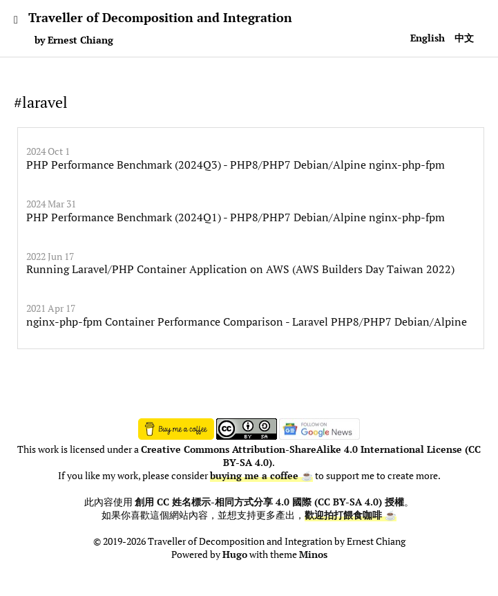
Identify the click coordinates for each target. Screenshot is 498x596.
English (427, 37)
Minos (313, 554)
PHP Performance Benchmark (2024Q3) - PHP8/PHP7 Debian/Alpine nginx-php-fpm (235, 164)
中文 (464, 37)
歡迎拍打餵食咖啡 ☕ (350, 515)
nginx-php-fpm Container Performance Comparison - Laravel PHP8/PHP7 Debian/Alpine (246, 321)
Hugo (234, 554)
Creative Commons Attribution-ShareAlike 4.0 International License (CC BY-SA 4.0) (311, 456)
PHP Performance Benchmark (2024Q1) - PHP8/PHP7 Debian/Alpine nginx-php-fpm (235, 217)
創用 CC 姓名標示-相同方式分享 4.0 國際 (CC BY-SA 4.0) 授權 (269, 502)
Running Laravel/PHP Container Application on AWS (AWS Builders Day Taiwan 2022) (240, 269)
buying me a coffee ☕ (261, 475)
